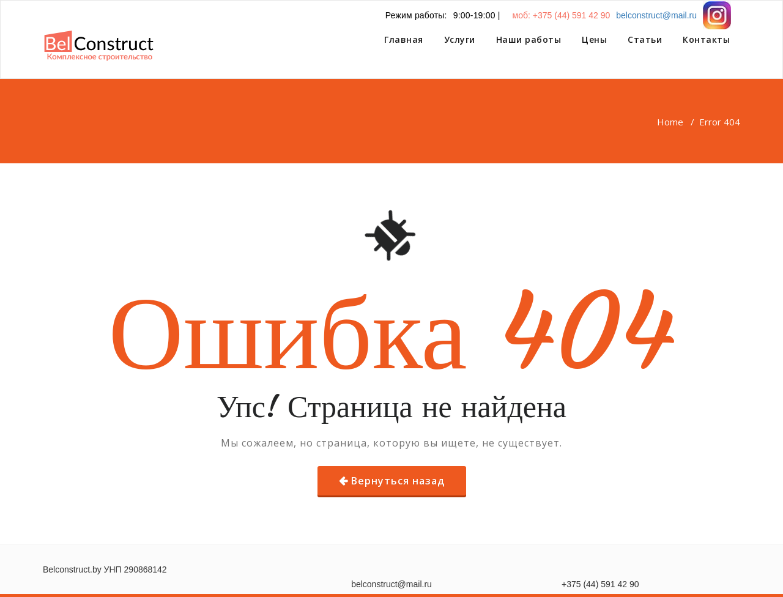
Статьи (645, 39)
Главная (403, 39)
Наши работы (529, 39)
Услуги (459, 39)
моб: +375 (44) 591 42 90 (561, 15)
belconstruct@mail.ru (656, 15)
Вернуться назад (398, 481)
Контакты (706, 39)
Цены (594, 39)
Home (670, 122)
